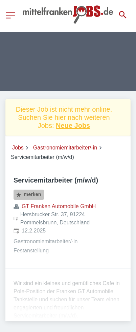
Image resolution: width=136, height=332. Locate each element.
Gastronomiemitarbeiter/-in (65, 147)
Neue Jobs (73, 125)
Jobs (18, 147)
